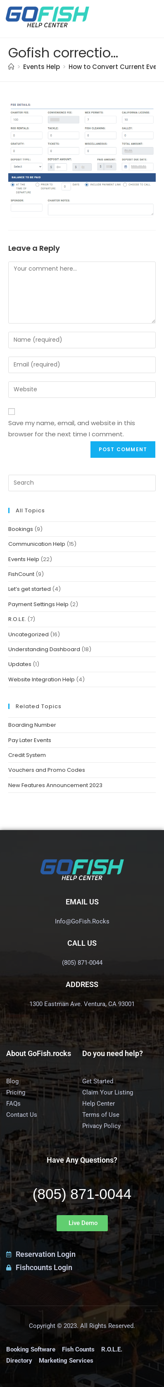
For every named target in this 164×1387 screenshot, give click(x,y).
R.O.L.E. (17, 619)
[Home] (11, 66)
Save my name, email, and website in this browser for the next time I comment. (71, 428)
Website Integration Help (41, 679)
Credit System (27, 755)
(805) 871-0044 (82, 1194)
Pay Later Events (29, 740)
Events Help (23, 559)
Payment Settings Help (38, 604)
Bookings (20, 529)
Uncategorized (28, 634)
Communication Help (36, 544)
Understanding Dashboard (44, 649)
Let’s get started (29, 589)
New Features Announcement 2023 (55, 785)
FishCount (21, 574)
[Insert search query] (82, 483)
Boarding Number (32, 725)
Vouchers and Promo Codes (46, 770)
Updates (19, 664)
